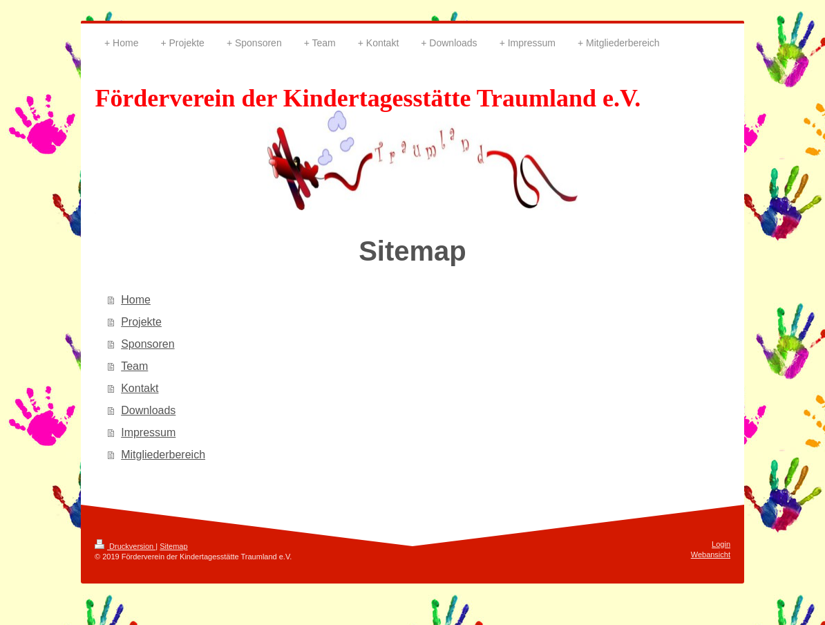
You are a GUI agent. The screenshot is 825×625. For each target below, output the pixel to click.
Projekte (141, 322)
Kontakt (139, 388)
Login (721, 544)
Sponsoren (147, 344)
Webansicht (710, 554)
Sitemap (173, 546)
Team (134, 366)
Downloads (148, 410)
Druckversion (125, 546)
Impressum (148, 432)
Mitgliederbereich (163, 454)
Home (136, 300)
